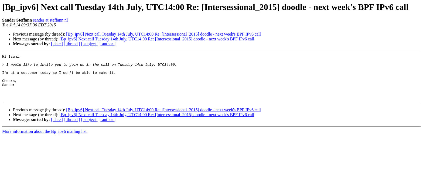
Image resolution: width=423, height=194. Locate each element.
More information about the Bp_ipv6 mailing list (44, 140)
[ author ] (108, 43)
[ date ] (57, 43)
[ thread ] (72, 43)
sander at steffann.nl (50, 20)
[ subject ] (89, 43)
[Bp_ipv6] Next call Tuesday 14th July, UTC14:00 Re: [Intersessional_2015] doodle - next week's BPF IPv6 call (163, 34)
